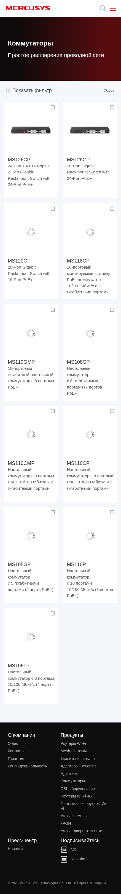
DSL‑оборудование (78, 788)
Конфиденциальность (27, 766)
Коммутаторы (73, 781)
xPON (66, 823)
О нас (13, 743)
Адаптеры (70, 773)
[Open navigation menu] (113, 8)
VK (68, 849)
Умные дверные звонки (81, 831)
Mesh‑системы (74, 751)
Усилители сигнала (78, 758)
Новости (15, 849)
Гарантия (16, 758)
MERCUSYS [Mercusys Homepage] (28, 8)
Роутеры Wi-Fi (73, 743)
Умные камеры (74, 815)
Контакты (16, 751)
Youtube (73, 859)
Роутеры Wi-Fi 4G (76, 796)
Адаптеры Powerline (78, 766)
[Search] (103, 8)
